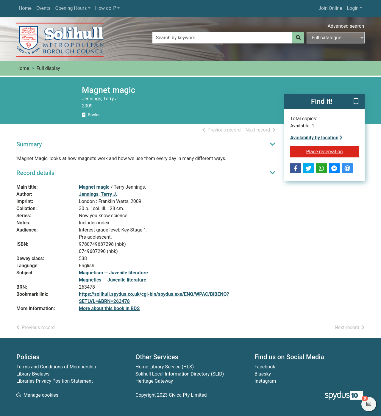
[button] (356, 102)
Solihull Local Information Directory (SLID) (179, 374)
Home (25, 8)
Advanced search (346, 26)
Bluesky (262, 374)
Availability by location (316, 137)
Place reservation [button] (332, 151)
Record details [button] (35, 172)
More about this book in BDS (109, 308)
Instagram (265, 381)
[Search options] (336, 37)
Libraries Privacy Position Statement (54, 381)
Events (43, 8)
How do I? (105, 8)
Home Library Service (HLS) (164, 367)
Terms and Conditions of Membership (56, 367)
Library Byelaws (32, 374)
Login (352, 8)
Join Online (330, 8)
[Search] (298, 37)
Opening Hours (71, 8)
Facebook (264, 367)
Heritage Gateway (154, 381)
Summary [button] (29, 144)
